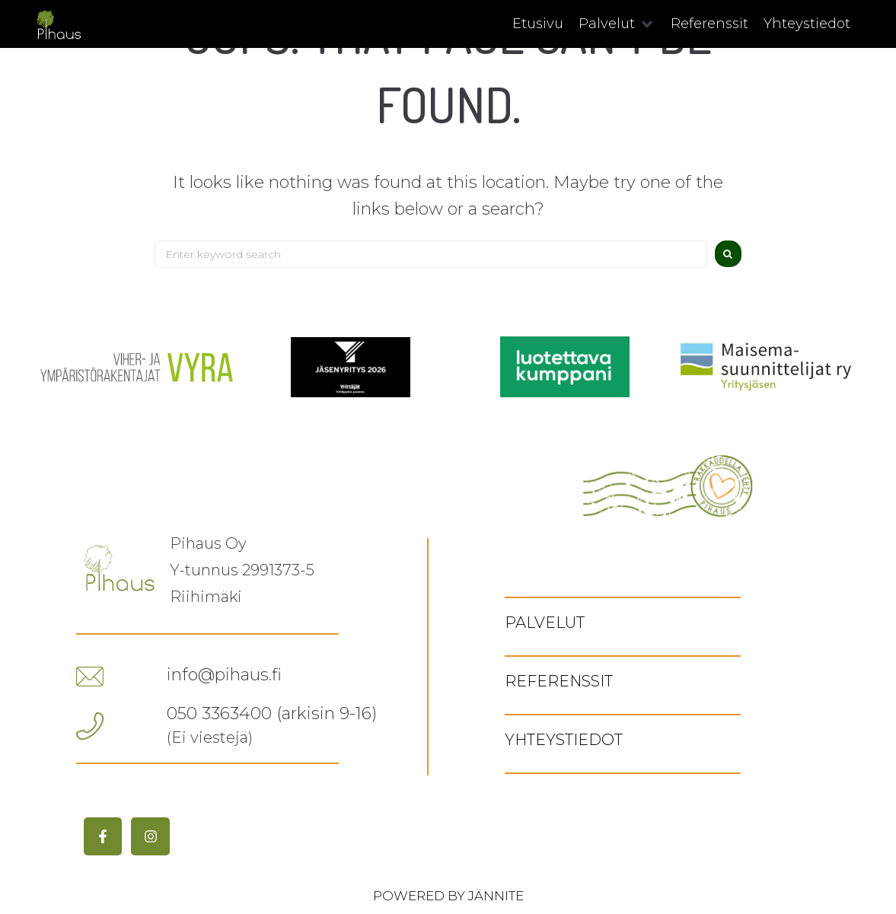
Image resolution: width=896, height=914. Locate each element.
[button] (617, 24)
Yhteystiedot (564, 740)
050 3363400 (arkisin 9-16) (272, 713)
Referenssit (559, 681)
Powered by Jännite (448, 895)
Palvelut (545, 622)
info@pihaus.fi (224, 674)
